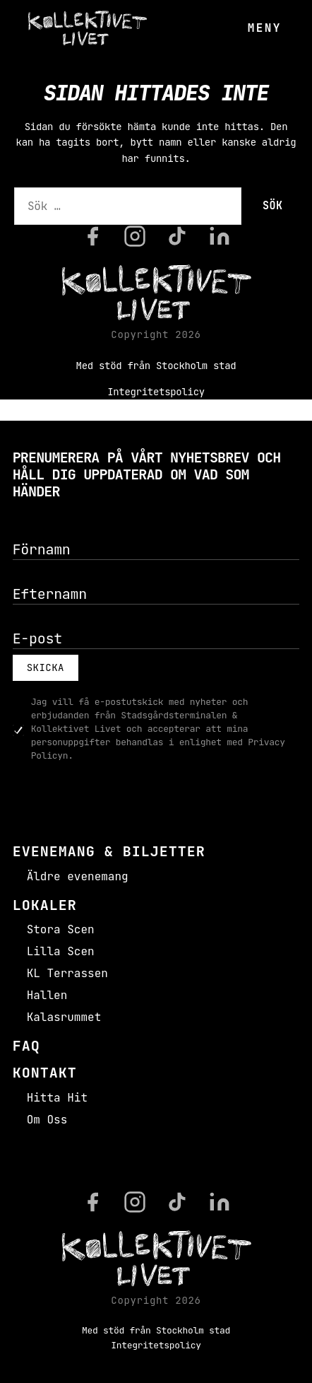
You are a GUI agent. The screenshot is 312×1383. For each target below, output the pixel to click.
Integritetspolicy (156, 391)
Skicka (45, 667)
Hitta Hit (57, 1097)
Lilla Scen (61, 951)
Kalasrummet (64, 1017)
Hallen (47, 995)
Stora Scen (61, 929)
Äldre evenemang (77, 876)
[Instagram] (135, 236)
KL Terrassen (67, 973)
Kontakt (45, 1072)
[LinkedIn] (219, 236)
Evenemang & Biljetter (109, 851)
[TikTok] (177, 236)
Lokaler (45, 905)
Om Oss (47, 1119)
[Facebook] (92, 236)
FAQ (26, 1046)
